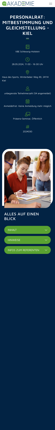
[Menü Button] (50, 4)
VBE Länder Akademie (27, 3)
